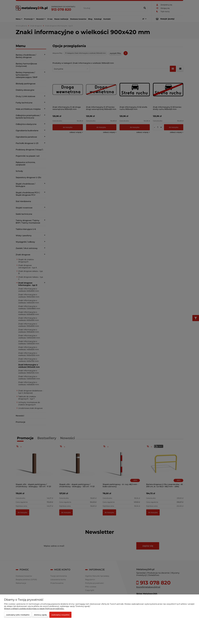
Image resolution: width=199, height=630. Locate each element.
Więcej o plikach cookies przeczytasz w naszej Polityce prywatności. (34, 608)
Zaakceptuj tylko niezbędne (17, 615)
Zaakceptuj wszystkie (60, 615)
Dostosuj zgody (40, 615)
